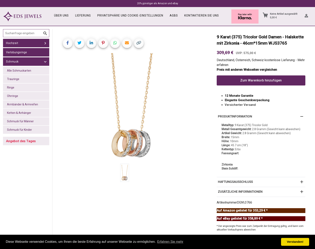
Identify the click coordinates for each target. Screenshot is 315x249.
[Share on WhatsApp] (115, 43)
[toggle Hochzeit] (45, 43)
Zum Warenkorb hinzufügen (261, 80)
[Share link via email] (127, 43)
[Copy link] (139, 43)
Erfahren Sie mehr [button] (170, 241)
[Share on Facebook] (68, 43)
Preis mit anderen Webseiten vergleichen (247, 70)
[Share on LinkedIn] (91, 43)
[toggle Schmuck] (45, 62)
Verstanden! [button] (295, 241)
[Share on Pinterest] (103, 43)
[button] (261, 116)
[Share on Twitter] (79, 43)
